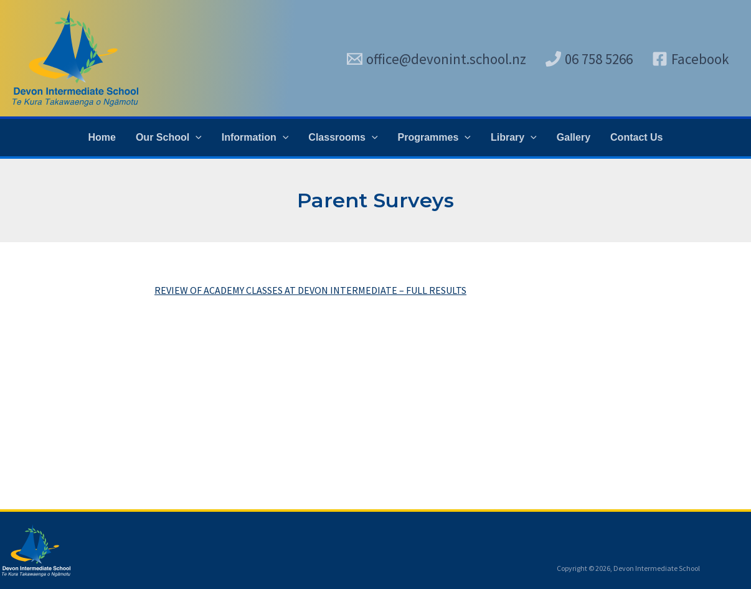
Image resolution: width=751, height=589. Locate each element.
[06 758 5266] (589, 59)
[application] (195, 137)
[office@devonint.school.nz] (436, 59)
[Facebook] (690, 59)
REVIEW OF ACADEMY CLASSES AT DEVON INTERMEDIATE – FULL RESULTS (310, 290)
